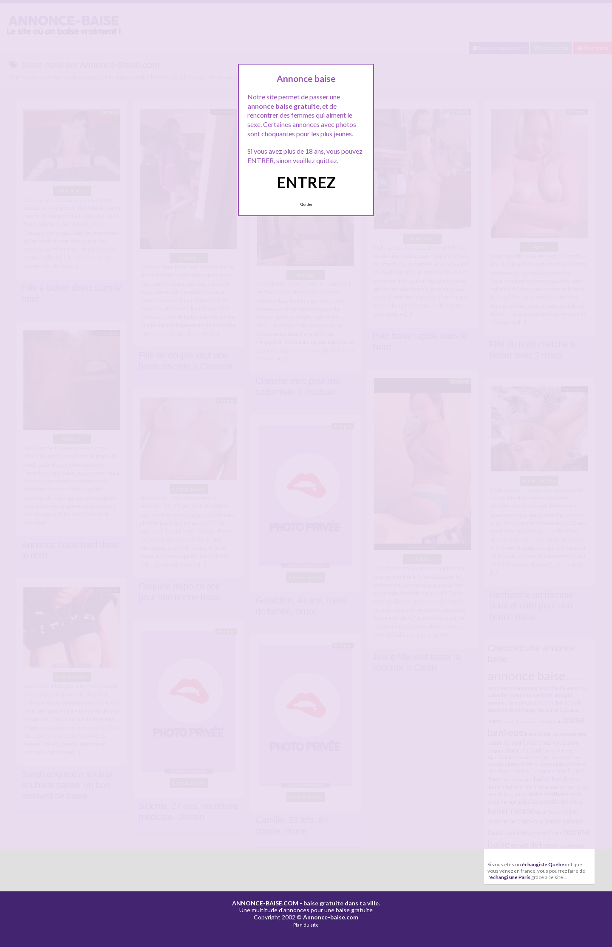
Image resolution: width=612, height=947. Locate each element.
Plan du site (306, 924)
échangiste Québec (544, 864)
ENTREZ (306, 182)
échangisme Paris (510, 877)
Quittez (306, 204)
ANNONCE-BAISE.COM (265, 903)
